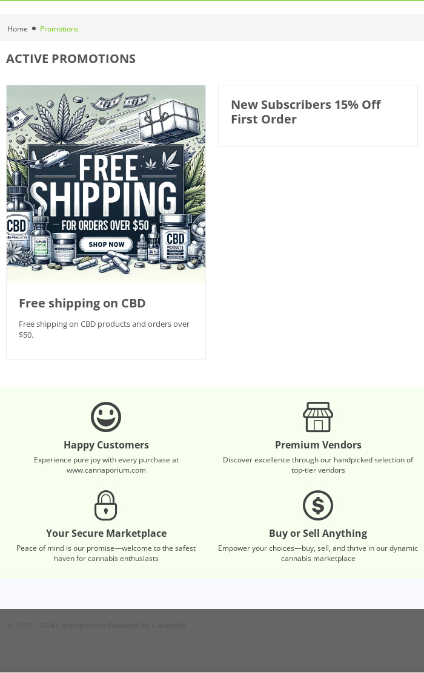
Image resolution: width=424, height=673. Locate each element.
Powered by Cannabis (147, 625)
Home (17, 29)
